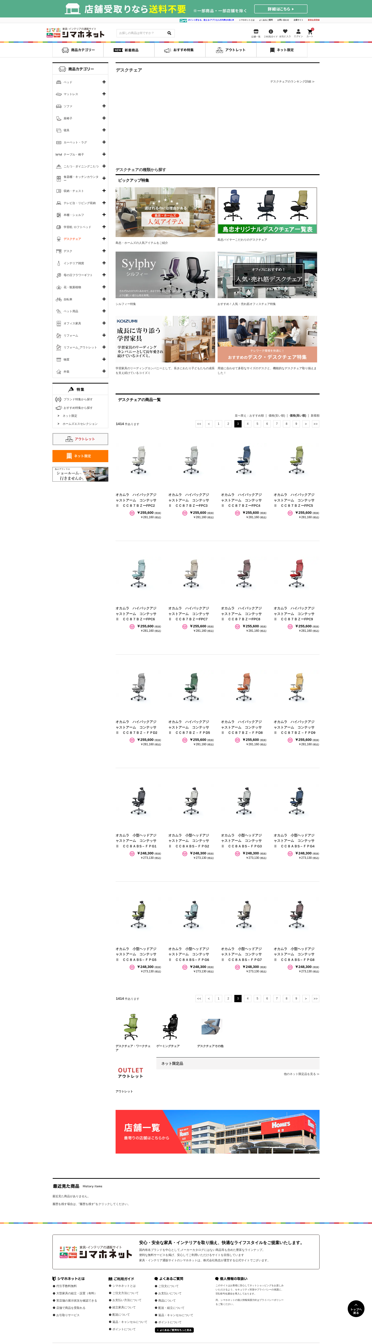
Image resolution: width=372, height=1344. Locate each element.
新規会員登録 (314, 20)
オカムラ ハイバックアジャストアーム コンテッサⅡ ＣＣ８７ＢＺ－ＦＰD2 (136, 727)
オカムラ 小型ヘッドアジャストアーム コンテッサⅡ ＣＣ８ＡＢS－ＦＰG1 (136, 840)
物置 (66, 359)
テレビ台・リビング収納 (80, 203)
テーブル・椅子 (74, 154)
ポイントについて (124, 1329)
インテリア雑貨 (74, 263)
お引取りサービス (68, 1315)
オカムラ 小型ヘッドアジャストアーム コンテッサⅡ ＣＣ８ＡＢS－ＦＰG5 (136, 954)
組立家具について (124, 1307)
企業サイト (298, 20)
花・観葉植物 (72, 287)
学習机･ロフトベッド (77, 227)
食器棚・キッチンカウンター (81, 178)
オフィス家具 (72, 323)
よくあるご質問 (266, 20)
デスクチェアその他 (210, 1046)
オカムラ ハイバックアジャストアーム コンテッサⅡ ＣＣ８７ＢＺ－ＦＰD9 (294, 727)
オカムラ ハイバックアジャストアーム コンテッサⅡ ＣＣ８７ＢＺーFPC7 (188, 613)
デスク (68, 251)
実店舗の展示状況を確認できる (76, 1300)
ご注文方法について (125, 1293)
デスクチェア (72, 239)
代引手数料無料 (66, 1286)
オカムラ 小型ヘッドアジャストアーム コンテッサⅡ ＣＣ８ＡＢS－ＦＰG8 (294, 954)
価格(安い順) (277, 415)
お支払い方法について (127, 1300)
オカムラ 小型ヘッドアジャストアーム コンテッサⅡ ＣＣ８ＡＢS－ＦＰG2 (188, 840)
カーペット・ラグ (75, 142)
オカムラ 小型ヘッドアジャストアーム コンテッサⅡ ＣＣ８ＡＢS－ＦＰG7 (241, 954)
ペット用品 (71, 311)
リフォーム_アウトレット (80, 347)
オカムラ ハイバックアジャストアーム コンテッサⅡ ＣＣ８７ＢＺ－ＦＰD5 (189, 727)
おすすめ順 (256, 415)
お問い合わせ (283, 20)
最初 (199, 423)
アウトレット (124, 1091)
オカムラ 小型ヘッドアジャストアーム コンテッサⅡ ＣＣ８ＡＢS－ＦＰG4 (294, 840)
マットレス (71, 94)
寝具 (66, 130)
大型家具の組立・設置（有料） (76, 1293)
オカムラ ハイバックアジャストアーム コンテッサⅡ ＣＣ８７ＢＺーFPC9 (294, 613)
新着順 (315, 415)
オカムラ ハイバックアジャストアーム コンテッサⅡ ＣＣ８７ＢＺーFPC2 (136, 500)
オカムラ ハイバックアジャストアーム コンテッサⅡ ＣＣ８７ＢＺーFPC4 (241, 500)
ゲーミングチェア (168, 1046)
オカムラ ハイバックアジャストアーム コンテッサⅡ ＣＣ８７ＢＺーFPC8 (241, 613)
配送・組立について (171, 1308)
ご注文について (168, 1286)
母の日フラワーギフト (78, 275)
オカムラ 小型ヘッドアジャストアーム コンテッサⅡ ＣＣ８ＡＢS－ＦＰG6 (188, 954)
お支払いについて (170, 1293)
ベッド (68, 82)
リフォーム (71, 335)
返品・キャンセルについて (129, 1322)
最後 (315, 423)
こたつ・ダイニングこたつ (81, 166)
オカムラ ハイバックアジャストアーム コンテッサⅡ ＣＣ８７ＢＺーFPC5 (294, 500)
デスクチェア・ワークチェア (133, 1048)
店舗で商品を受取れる (70, 1308)
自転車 (68, 299)
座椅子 (68, 118)
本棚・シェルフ (74, 215)
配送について (121, 1314)
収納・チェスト (74, 191)
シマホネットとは (246, 20)
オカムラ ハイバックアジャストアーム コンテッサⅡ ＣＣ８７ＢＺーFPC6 (136, 613)
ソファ (68, 106)
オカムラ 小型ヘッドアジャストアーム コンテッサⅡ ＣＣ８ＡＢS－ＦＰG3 (241, 840)
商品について (167, 1300)
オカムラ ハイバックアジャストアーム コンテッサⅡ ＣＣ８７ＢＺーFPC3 (188, 500)
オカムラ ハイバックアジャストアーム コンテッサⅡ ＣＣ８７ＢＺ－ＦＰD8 (242, 727)
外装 (66, 371)
